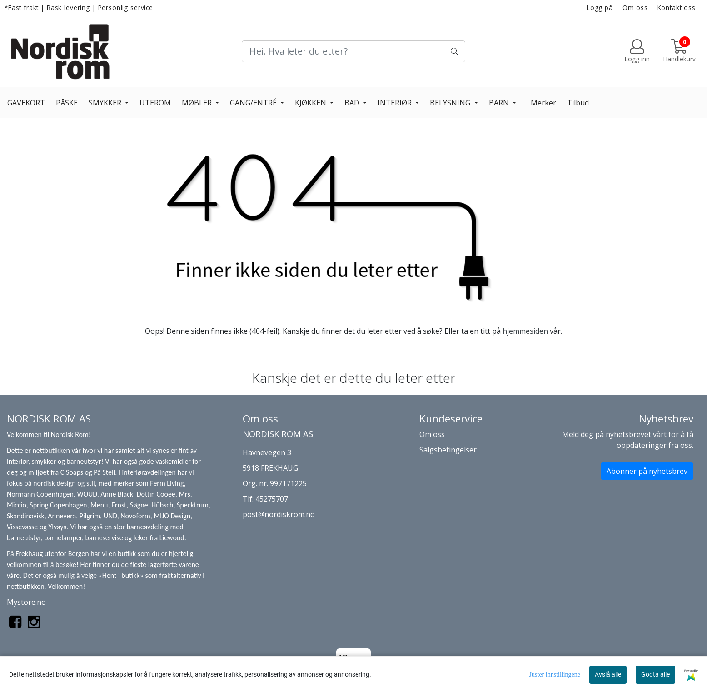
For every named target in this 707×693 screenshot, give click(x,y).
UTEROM (155, 103)
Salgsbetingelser (448, 450)
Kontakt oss (676, 7)
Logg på (600, 7)
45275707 (271, 499)
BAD (352, 103)
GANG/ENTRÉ (254, 103)
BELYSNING (451, 103)
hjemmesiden (525, 331)
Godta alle (655, 674)
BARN (500, 103)
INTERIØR (395, 103)
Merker (543, 103)
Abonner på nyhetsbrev (647, 471)
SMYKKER (106, 103)
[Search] (353, 51)
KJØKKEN (311, 103)
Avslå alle (608, 674)
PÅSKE (67, 103)
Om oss (635, 7)
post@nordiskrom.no (279, 514)
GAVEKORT (26, 103)
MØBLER (198, 103)
